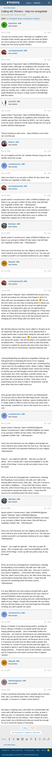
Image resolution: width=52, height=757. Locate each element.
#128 (49, 271)
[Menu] (3, 2)
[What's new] (44, 2)
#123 (49, 111)
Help (38, 750)
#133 (49, 670)
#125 (49, 173)
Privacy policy (29, 750)
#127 (49, 233)
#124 (49, 151)
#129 (49, 290)
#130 (49, 423)
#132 (49, 622)
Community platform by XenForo (20, 755)
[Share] (45, 32)
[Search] (49, 2)
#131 (49, 508)
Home (43, 750)
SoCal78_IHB (8, 15)
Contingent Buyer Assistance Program (24, 18)
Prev (24, 728)
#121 (49, 32)
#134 (49, 690)
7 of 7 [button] (33, 728)
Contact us (5, 750)
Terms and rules (17, 750)
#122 (49, 60)
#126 (49, 195)
